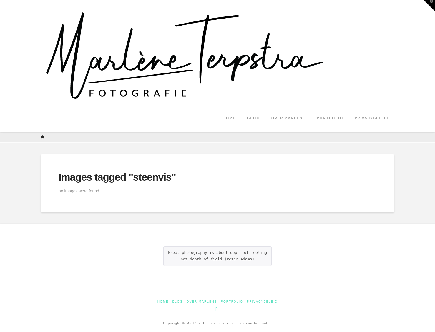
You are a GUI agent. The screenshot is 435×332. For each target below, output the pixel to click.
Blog (177, 301)
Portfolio (232, 301)
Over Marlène (202, 301)
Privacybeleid (262, 301)
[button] (429, 5)
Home (163, 301)
